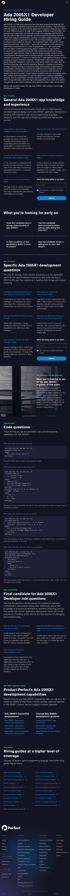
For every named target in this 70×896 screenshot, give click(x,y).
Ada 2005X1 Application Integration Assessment (19, 727)
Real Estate (42, 870)
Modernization (6, 861)
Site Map (56, 893)
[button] (67, 2)
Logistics (42, 864)
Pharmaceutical (44, 867)
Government (43, 855)
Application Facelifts (24, 846)
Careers (4, 849)
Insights (58, 855)
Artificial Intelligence (23, 840)
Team (3, 843)
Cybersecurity (22, 870)
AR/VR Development (24, 852)
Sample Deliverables (62, 852)
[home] (3, 2)
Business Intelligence (24, 858)
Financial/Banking (44, 846)
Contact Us (5, 877)
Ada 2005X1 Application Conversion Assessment (19, 721)
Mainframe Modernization (25, 882)
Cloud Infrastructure (23, 861)
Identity (4, 840)
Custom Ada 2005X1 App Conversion (50, 721)
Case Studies (60, 840)
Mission (4, 846)
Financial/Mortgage (45, 849)
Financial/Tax (43, 852)
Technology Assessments (25, 885)
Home (3, 893)
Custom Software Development (27, 864)
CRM (19, 867)
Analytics (20, 843)
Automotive (42, 843)
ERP (19, 879)
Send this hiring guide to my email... (51, 179)
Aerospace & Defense (45, 840)
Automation (21, 855)
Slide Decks (59, 849)
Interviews (59, 843)
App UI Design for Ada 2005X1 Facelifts (50, 732)
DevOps (20, 876)
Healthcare (42, 858)
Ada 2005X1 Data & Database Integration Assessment (19, 732)
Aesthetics (5, 864)
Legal (41, 861)
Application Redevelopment (26, 849)
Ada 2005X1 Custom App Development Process (50, 727)
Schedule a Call (6, 874)
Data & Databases (23, 873)
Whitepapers (60, 846)
